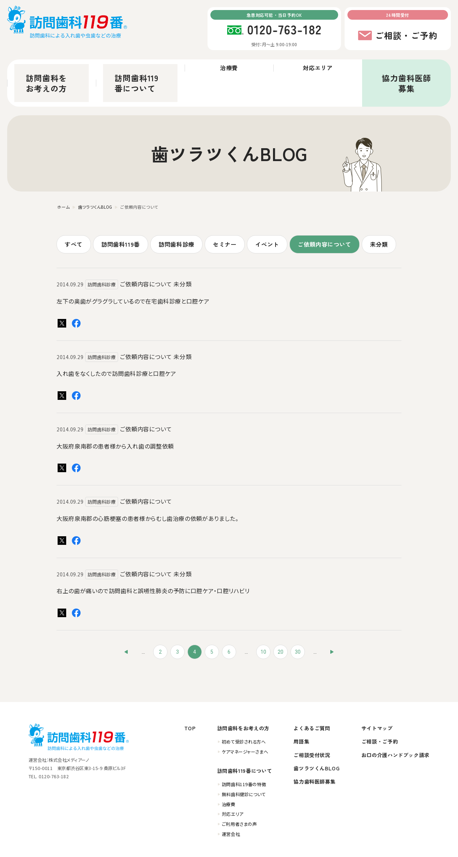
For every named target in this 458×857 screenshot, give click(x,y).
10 (263, 621)
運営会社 (231, 803)
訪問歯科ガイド (343, 847)
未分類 (379, 213)
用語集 (301, 711)
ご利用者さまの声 (239, 793)
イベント (267, 213)
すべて (74, 213)
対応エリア (318, 68)
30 (298, 621)
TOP (190, 697)
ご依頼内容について (324, 213)
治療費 (229, 68)
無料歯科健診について (244, 764)
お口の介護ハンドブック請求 (395, 724)
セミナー (225, 213)
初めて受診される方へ (244, 711)
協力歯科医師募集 (406, 68)
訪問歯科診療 (176, 213)
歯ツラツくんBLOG (316, 737)
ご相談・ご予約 (379, 711)
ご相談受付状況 (311, 724)
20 (280, 621)
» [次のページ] (332, 621)
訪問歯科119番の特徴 (244, 754)
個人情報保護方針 (383, 847)
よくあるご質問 (311, 697)
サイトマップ (377, 697)
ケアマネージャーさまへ (245, 721)
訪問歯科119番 (120, 213)
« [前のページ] (126, 621)
